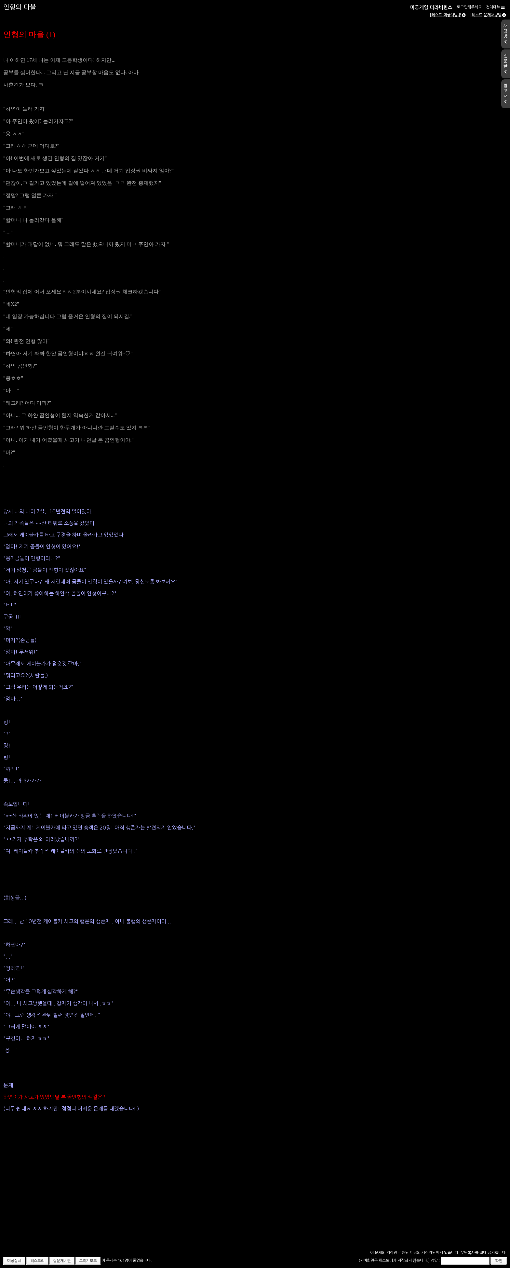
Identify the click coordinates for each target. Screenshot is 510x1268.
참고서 (505, 94)
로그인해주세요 (469, 7)
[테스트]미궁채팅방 (448, 15)
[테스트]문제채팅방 (488, 15)
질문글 (505, 64)
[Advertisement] (255, 1199)
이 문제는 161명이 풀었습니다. (126, 1260)
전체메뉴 (495, 7)
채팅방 (505, 34)
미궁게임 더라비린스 (431, 7)
